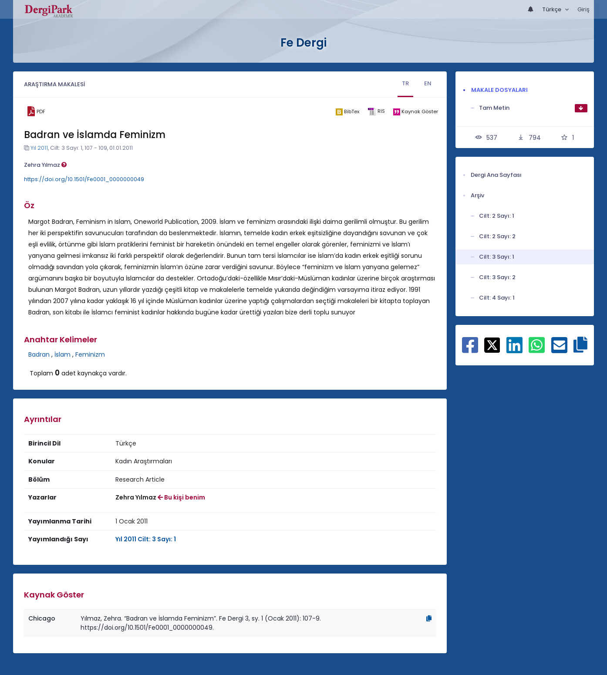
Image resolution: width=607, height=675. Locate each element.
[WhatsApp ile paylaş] (537, 349)
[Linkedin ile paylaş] (514, 349)
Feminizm (90, 354)
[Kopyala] (429, 618)
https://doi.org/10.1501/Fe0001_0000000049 (84, 179)
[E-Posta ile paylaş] (559, 349)
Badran (39, 354)
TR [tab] (405, 83)
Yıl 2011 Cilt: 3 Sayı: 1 (145, 539)
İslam (62, 354)
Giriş (583, 9)
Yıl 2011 (39, 148)
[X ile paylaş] (492, 344)
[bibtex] (348, 111)
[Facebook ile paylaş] (470, 349)
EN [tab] (428, 83)
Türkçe (552, 9)
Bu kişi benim (181, 497)
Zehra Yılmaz (45, 165)
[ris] (376, 111)
